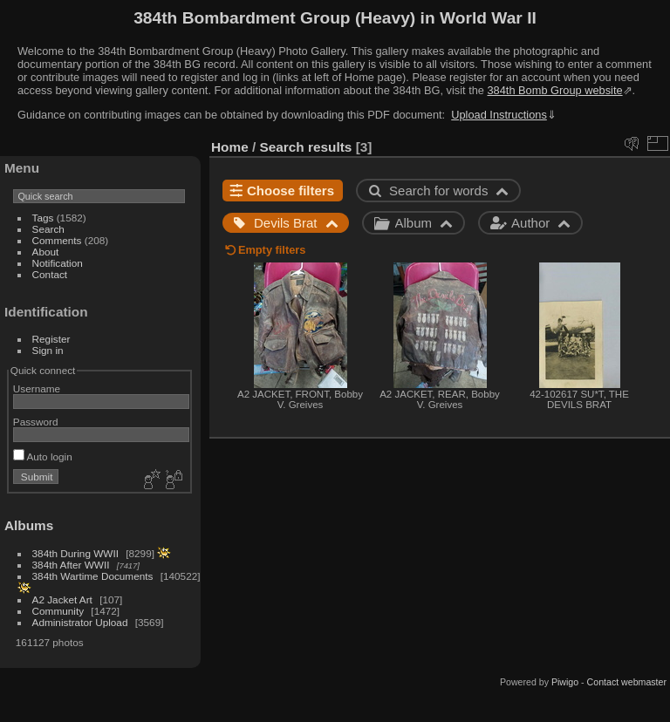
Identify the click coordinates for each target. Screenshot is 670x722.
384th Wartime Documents (93, 576)
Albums (28, 525)
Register (51, 338)
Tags (43, 217)
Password (35, 421)
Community (58, 610)
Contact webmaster (627, 682)
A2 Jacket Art (62, 599)
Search (48, 229)
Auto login (42, 456)
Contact (50, 274)
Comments (57, 240)
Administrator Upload (80, 622)
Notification (57, 263)
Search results (306, 147)
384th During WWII (75, 553)
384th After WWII (71, 564)
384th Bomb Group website (555, 90)
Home (230, 147)
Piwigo (564, 682)
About (45, 251)
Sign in (48, 350)
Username (36, 388)
